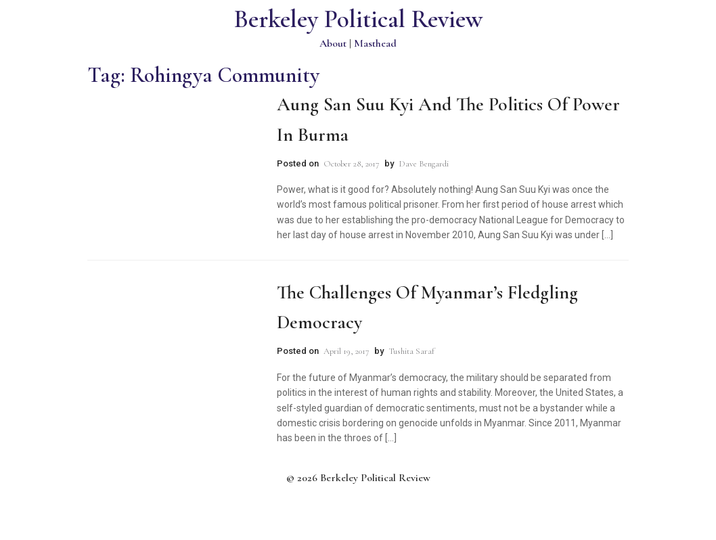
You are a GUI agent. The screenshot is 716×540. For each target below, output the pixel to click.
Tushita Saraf (411, 351)
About (332, 43)
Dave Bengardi (424, 163)
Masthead (375, 43)
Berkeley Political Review (358, 19)
